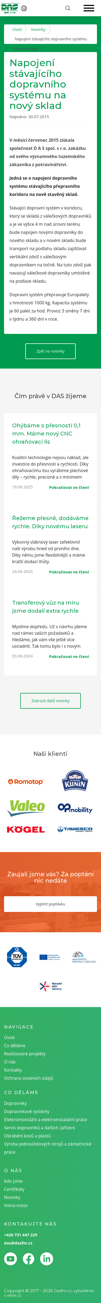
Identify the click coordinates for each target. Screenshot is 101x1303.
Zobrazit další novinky (50, 700)
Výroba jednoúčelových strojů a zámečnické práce (47, 1148)
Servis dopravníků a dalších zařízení (39, 1128)
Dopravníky (15, 1103)
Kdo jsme (13, 1181)
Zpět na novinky (51, 351)
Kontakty (13, 1070)
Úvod (17, 29)
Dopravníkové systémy (26, 1111)
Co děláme (14, 1046)
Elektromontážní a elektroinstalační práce (45, 1120)
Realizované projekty (25, 1054)
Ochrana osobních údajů (28, 1078)
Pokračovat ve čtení (69, 487)
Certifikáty (14, 1189)
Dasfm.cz (63, 1290)
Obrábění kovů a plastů (27, 1136)
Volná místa (15, 1205)
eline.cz (14, 1295)
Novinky (38, 29)
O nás (10, 1062)
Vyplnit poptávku (50, 904)
